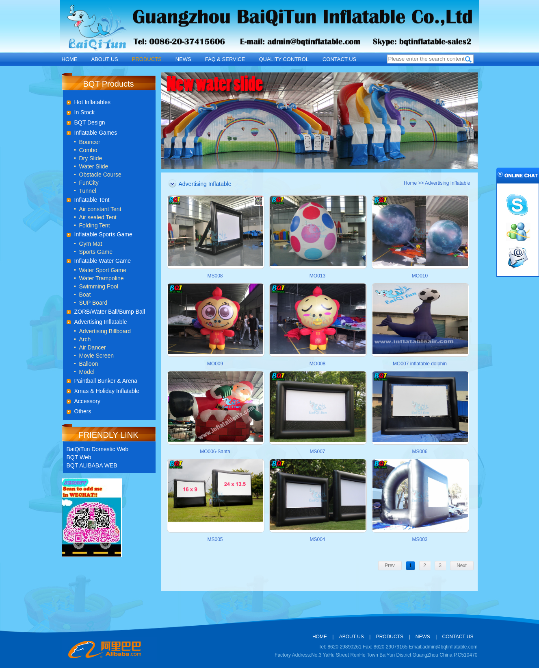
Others (82, 411)
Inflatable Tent (92, 199)
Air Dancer (92, 347)
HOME (70, 59)
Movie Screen (96, 355)
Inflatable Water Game (102, 261)
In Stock (84, 112)
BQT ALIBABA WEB (92, 465)
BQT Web (79, 457)
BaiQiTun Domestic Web (98, 449)
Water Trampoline (101, 278)
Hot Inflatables (92, 102)
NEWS (183, 59)
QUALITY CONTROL (284, 59)
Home (410, 183)
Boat (85, 294)
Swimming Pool (98, 286)
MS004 (317, 539)
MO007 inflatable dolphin (420, 364)
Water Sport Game (102, 270)
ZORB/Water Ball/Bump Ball (109, 311)
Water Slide (93, 166)
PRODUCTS (147, 59)
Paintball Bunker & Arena (106, 381)
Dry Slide (90, 158)
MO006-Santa (215, 451)
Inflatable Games (95, 132)
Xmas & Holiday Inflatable (106, 391)
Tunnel (87, 191)
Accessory (87, 401)
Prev (390, 565)
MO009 (215, 364)
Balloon (88, 363)
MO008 (317, 364)
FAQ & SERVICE (225, 59)
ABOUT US (104, 59)
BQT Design (89, 122)
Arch (85, 339)
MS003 (419, 539)
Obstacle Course (100, 174)
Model (87, 372)
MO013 (317, 276)
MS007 (317, 451)
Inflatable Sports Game (103, 234)
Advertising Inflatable (100, 322)
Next (462, 565)
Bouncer (89, 142)
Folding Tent (94, 225)
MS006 (419, 451)
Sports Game (96, 252)
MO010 (420, 276)
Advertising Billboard (105, 331)
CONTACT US (339, 59)
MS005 (215, 539)
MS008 (215, 276)
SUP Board (93, 302)
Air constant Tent (100, 209)
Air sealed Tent (98, 217)
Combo (88, 150)
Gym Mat (90, 243)
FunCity (89, 182)
